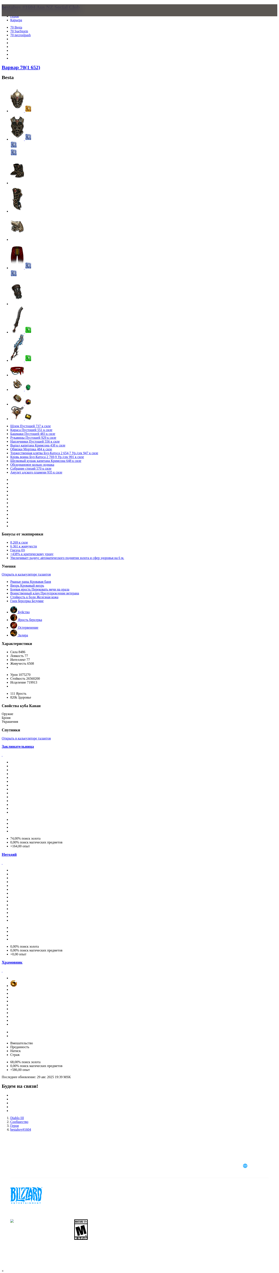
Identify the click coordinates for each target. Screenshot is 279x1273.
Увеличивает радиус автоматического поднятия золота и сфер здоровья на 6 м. (67, 558)
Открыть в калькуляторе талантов (26, 574)
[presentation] (18, 15)
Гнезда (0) (17, 550)
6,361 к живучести (23, 546)
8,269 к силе (19, 542)
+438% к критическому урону (31, 554)
